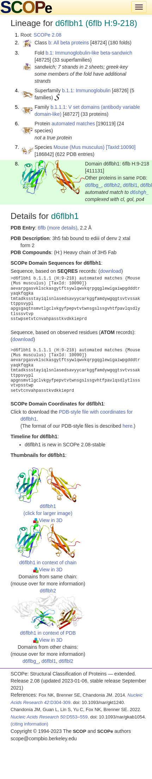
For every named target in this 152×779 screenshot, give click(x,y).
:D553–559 (49, 717)
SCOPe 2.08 (47, 35)
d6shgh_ (139, 192)
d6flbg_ (93, 185)
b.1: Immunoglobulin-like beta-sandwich (88, 53)
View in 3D (47, 520)
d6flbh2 (112, 185)
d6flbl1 (130, 185)
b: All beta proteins (68, 42)
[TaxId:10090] (120, 147)
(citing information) (29, 724)
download (110, 271)
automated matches (73, 123)
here (127, 426)
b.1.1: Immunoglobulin (86, 90)
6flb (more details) (57, 228)
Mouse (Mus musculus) (79, 147)
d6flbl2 (66, 661)
